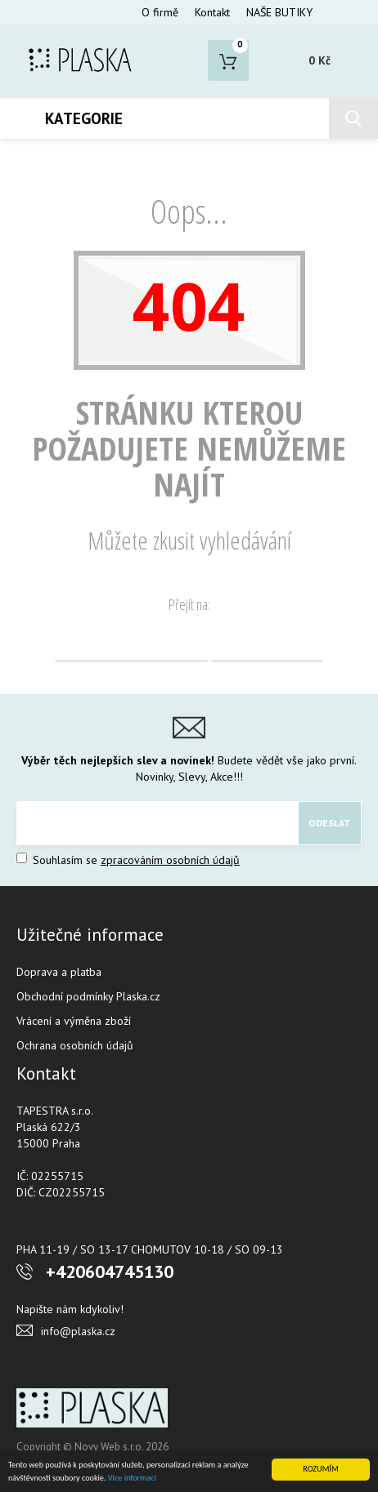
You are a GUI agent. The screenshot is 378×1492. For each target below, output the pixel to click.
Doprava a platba (58, 971)
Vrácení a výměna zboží (73, 1020)
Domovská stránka (131, 642)
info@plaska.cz (78, 1331)
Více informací (132, 1477)
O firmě (160, 12)
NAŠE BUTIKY (279, 12)
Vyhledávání (267, 642)
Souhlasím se (128, 860)
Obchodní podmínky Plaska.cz (88, 996)
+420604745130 (109, 1271)
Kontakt (212, 12)
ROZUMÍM (320, 1468)
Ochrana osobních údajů (74, 1045)
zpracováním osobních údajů (170, 860)
